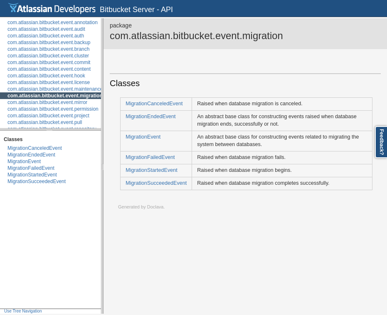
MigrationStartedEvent (32, 175)
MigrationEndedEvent (31, 155)
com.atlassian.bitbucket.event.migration (55, 96)
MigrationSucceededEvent (36, 181)
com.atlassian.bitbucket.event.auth (45, 36)
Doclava (155, 206)
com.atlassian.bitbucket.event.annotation (52, 22)
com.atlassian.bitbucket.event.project (48, 116)
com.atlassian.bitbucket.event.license (48, 82)
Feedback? (382, 142)
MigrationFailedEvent (30, 168)
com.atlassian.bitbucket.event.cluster (48, 56)
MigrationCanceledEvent (34, 148)
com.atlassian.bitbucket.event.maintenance (55, 89)
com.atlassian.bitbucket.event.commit (48, 62)
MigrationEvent (24, 161)
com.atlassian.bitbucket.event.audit (46, 29)
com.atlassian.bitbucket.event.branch (48, 49)
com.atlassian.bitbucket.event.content (49, 69)
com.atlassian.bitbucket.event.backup (48, 42)
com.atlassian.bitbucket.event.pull (44, 122)
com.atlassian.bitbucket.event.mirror (47, 102)
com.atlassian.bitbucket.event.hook (46, 76)
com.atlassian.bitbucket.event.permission (53, 109)
